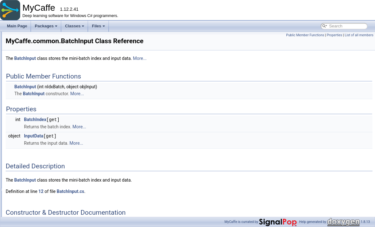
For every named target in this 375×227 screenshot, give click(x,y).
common (33, 71)
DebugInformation (46, 182)
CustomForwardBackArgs (52, 175)
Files (98, 26)
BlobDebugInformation (49, 127)
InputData (112, 135)
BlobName (40, 134)
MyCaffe (13, 37)
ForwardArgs (42, 189)
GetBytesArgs (42, 196)
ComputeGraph (44, 155)
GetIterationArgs (44, 210)
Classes (74, 26)
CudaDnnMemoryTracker (52, 168)
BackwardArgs (43, 85)
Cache (36, 148)
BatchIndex (114, 119)
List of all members (359, 35)
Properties (334, 35)
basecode (34, 64)
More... (218, 58)
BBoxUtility (40, 99)
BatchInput (40, 92)
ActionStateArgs (44, 78)
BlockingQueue (43, 141)
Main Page (17, 26)
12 (119, 190)
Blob (34, 113)
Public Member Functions (305, 35)
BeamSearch (42, 106)
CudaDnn (39, 162)
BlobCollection (43, 120)
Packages (46, 26)
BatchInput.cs (149, 190)
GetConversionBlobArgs (51, 203)
